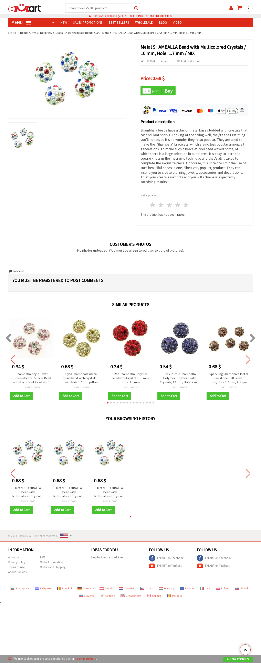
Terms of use (16, 567)
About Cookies (17, 572)
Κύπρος (107, 596)
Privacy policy (16, 562)
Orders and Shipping (53, 567)
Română (64, 589)
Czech (146, 588)
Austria (106, 588)
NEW (63, 23)
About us (14, 557)
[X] (10, 659)
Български (19, 589)
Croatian (127, 588)
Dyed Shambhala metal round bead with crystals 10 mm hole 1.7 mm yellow (81, 378)
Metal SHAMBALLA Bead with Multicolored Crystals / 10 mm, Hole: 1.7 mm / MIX (28, 492)
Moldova (174, 596)
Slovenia (86, 596)
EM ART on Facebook (166, 558)
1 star (153, 205)
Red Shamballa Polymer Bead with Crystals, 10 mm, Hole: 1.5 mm (130, 378)
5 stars (186, 205)
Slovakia (243, 588)
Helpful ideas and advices (107, 557)
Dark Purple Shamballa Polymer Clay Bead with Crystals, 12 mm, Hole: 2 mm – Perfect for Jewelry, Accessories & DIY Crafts (180, 378)
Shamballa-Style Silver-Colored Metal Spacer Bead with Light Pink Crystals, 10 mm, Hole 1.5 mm (32, 378)
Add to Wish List (188, 61)
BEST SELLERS (119, 23)
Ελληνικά (43, 589)
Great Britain (131, 596)
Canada (154, 596)
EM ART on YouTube (165, 566)
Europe (187, 589)
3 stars (169, 205)
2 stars (161, 205)
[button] (107, 403)
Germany (85, 588)
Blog (163, 23)
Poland (222, 588)
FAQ (42, 557)
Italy (205, 588)
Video (177, 23)
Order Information (51, 562)
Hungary (166, 588)
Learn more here (85, 659)
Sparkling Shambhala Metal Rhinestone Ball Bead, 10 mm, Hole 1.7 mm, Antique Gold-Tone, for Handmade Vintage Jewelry (228, 378)
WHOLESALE (144, 23)
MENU (21, 22)
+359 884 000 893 (158, 16)
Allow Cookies (238, 659)
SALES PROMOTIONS (88, 23)
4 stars (178, 205)
